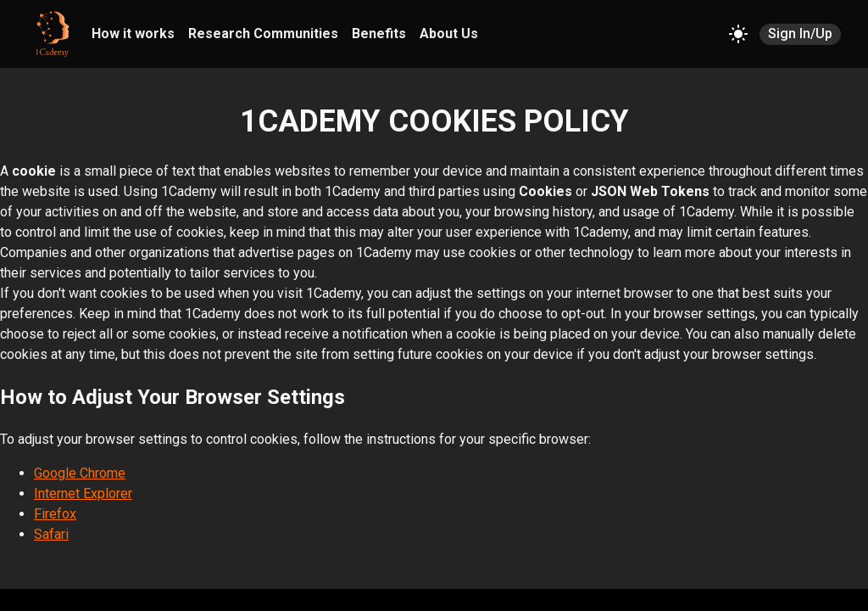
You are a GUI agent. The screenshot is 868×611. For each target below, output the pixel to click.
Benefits (379, 33)
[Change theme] (738, 34)
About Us (449, 33)
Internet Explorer (83, 493)
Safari (51, 534)
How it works (133, 33)
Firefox (55, 514)
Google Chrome (79, 473)
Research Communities (263, 33)
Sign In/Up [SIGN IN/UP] (800, 34)
